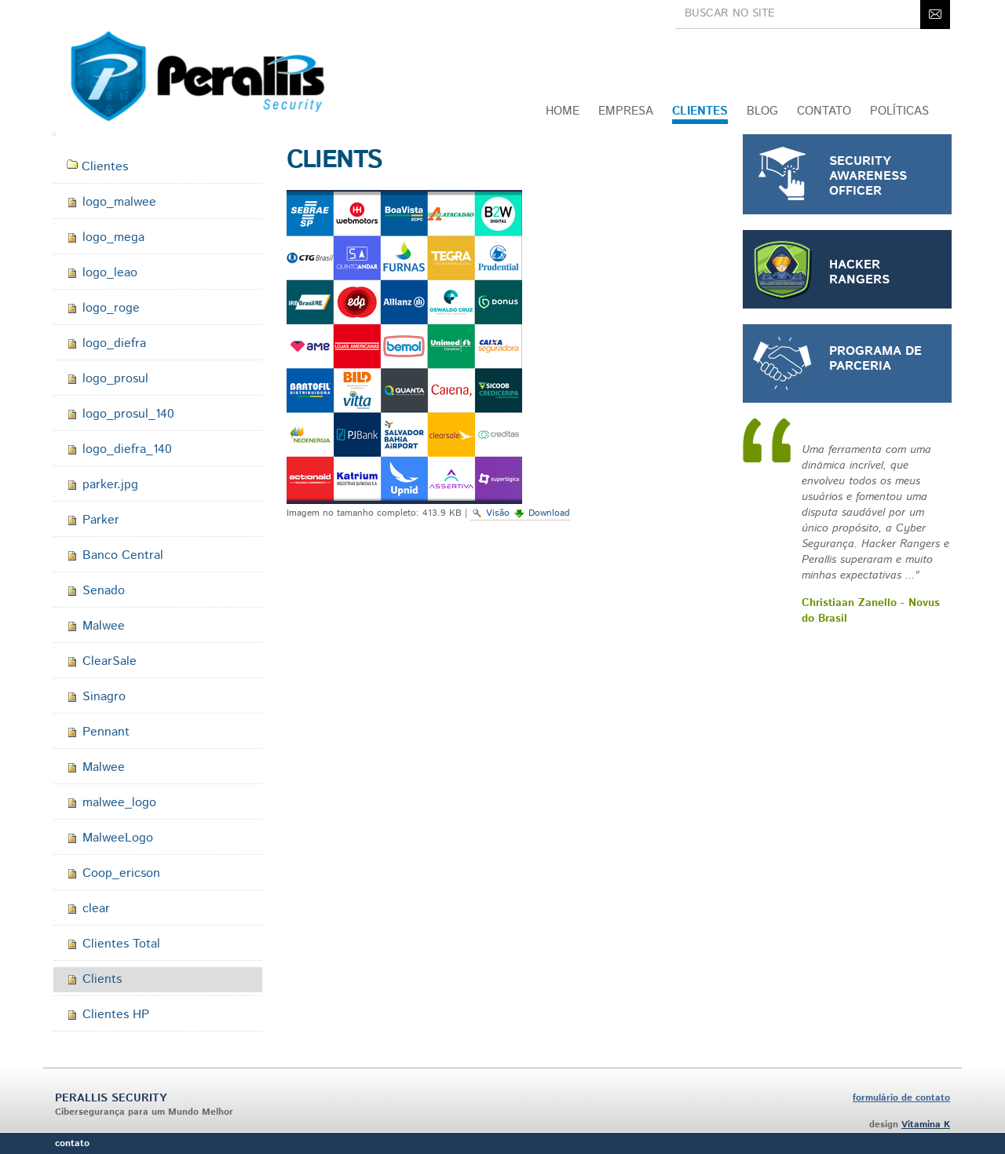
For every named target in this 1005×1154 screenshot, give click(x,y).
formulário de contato (901, 1098)
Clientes (700, 111)
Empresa (625, 111)
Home (562, 111)
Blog (762, 111)
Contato (72, 1143)
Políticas (899, 111)
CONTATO (824, 111)
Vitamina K (925, 1124)
